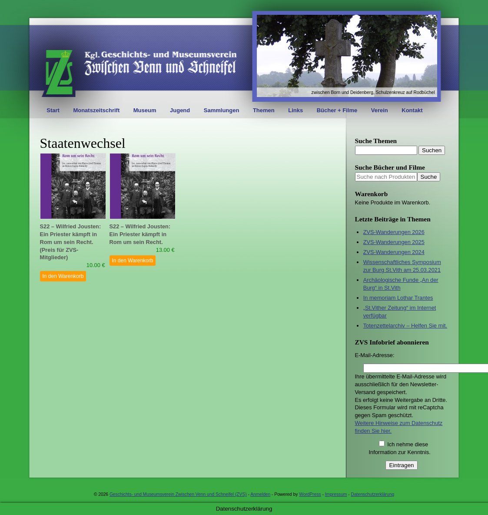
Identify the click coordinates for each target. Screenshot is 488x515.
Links (295, 110)
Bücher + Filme (337, 110)
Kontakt (412, 110)
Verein (379, 110)
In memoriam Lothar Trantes (398, 297)
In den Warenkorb (63, 276)
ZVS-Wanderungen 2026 (394, 232)
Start (53, 110)
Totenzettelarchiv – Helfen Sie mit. (405, 325)
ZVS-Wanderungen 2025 (394, 242)
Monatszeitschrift (96, 110)
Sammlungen (221, 110)
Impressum (336, 494)
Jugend (180, 110)
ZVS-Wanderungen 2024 (394, 252)
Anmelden (260, 494)
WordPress (310, 494)
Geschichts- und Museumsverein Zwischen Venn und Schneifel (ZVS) (178, 494)
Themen (264, 110)
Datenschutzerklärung (373, 494)
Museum (144, 110)
